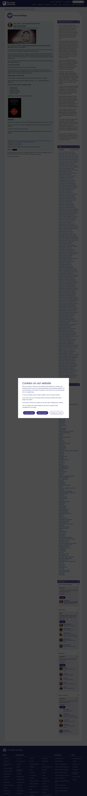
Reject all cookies (42, 413)
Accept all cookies (29, 413)
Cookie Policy (30, 392)
